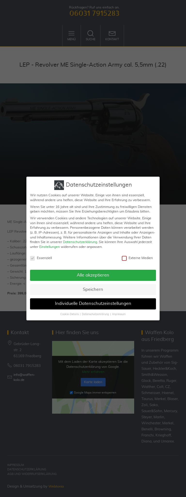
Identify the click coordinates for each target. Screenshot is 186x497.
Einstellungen (49, 244)
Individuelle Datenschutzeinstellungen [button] (93, 301)
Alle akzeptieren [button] (93, 273)
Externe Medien (137, 255)
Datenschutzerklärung (80, 239)
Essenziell (41, 255)
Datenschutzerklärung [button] (95, 312)
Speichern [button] (93, 287)
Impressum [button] (119, 312)
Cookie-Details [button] (69, 312)
